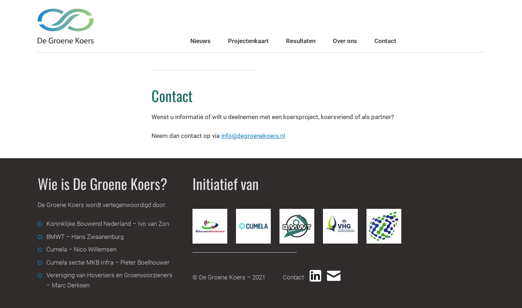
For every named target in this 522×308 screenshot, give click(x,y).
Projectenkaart (248, 41)
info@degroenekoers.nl (253, 135)
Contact (385, 41)
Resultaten (300, 41)
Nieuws (200, 41)
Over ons (345, 41)
